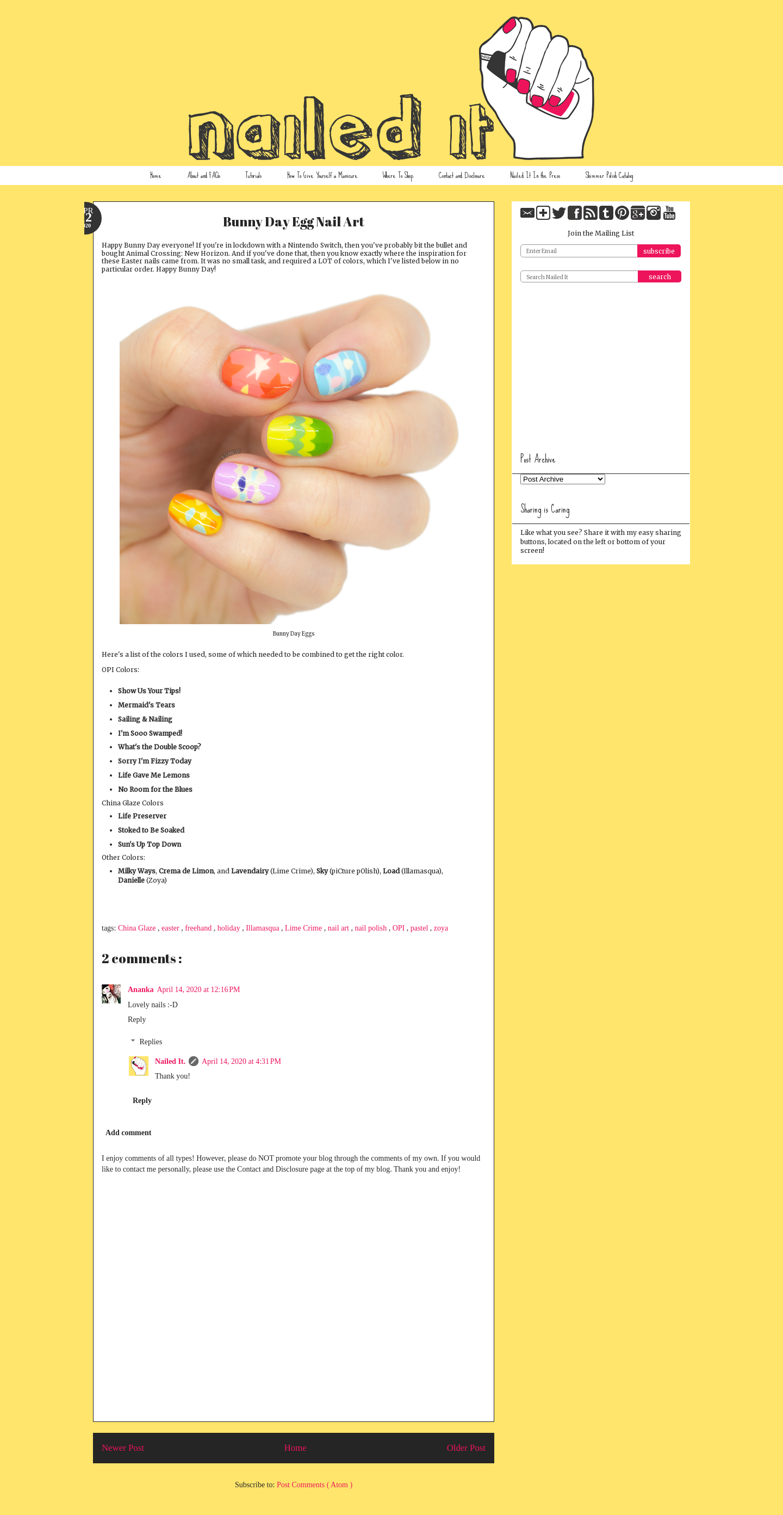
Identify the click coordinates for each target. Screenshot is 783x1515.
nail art (339, 928)
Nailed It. (170, 1061)
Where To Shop (398, 175)
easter (171, 928)
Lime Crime (304, 928)
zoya (441, 928)
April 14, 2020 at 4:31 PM (241, 1061)
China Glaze (138, 928)
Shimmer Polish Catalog (609, 175)
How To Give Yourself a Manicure (322, 175)
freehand (199, 928)
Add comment (128, 1133)
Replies (150, 1042)
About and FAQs (203, 175)
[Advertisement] (601, 363)
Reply (137, 1019)
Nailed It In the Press (535, 175)
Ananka (140, 990)
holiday (230, 928)
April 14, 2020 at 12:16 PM (198, 990)
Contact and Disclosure (462, 175)
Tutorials (253, 175)
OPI (400, 928)
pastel (420, 928)
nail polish (371, 928)
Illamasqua (263, 928)
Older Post (466, 1448)
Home (155, 175)
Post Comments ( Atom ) (314, 1485)
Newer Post (123, 1448)
